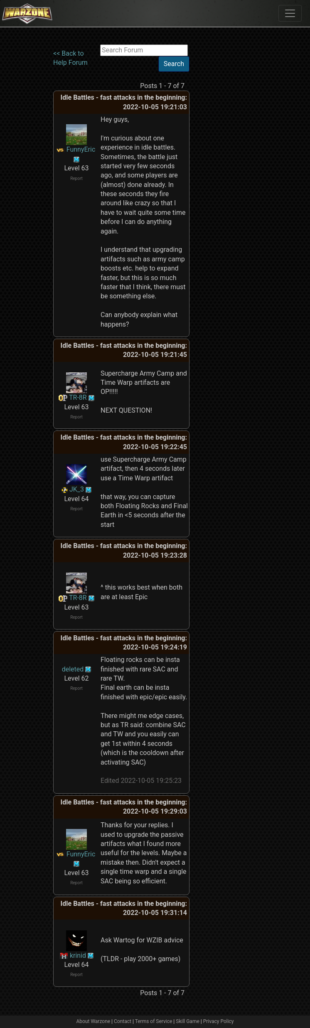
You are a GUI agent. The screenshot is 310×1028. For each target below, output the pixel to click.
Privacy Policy (218, 1021)
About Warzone (93, 1021)
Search (174, 64)
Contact (122, 1021)
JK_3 (76, 489)
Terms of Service (153, 1021)
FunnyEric (81, 149)
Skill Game (187, 1021)
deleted (73, 669)
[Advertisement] (223, 169)
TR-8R (78, 397)
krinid (78, 955)
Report (76, 178)
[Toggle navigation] (290, 13)
